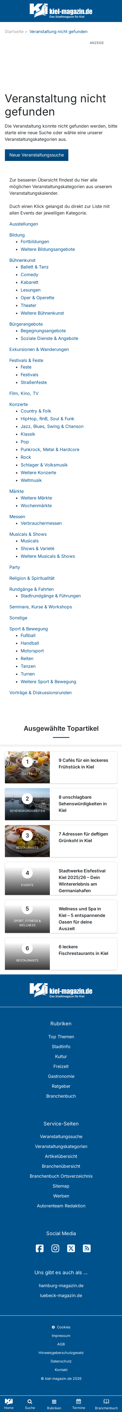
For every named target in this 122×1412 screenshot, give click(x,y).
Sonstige (18, 617)
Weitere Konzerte (38, 472)
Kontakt (61, 1370)
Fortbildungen (35, 241)
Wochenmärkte (36, 505)
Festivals (29, 374)
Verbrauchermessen (41, 523)
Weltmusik (31, 480)
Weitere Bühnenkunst (42, 313)
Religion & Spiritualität (32, 578)
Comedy (29, 274)
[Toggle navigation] (54, 1404)
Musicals (30, 540)
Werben (61, 1196)
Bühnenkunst (22, 260)
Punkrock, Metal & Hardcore (50, 449)
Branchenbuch (61, 1096)
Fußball (28, 635)
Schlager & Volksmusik (44, 465)
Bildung (17, 235)
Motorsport (32, 650)
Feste (26, 367)
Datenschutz (61, 1361)
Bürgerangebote (26, 324)
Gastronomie (61, 1076)
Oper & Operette (37, 297)
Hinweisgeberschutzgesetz (61, 1353)
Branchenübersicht (61, 1166)
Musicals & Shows (28, 534)
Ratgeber (61, 1086)
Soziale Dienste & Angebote (49, 338)
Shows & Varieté (37, 548)
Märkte (16, 491)
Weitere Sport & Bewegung (48, 681)
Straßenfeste (34, 382)
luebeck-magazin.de (61, 1295)
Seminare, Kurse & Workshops (40, 606)
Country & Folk (36, 411)
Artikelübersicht (61, 1156)
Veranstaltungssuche (61, 1136)
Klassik (28, 434)
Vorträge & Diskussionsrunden (40, 692)
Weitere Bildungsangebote (48, 249)
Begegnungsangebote (43, 330)
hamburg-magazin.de (61, 1285)
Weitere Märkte (36, 498)
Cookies (60, 1327)
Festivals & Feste (26, 360)
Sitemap (61, 1186)
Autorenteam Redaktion (61, 1205)
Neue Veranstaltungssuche (36, 155)
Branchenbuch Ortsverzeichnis (61, 1176)
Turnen (28, 674)
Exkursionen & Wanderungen (39, 349)
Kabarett (29, 282)
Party (14, 567)
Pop (25, 441)
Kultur (61, 1056)
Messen (17, 516)
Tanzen (28, 666)
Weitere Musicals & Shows (48, 556)
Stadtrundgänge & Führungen (51, 595)
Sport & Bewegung (28, 628)
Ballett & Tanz (35, 267)
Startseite (14, 31)
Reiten (27, 658)
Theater (28, 305)
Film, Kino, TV (24, 393)
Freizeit (61, 1066)
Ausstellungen (23, 224)
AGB (61, 1344)
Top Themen (61, 1036)
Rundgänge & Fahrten (31, 589)
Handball (30, 643)
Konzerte (18, 404)
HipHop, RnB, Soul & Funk (47, 418)
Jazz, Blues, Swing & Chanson (52, 426)
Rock (26, 457)
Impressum (61, 1336)
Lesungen (30, 290)
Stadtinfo (61, 1046)
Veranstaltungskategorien (61, 1146)
